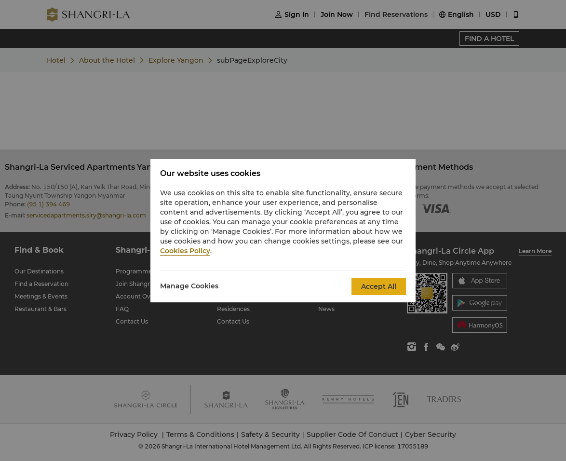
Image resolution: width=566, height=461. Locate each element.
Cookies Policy (185, 250)
